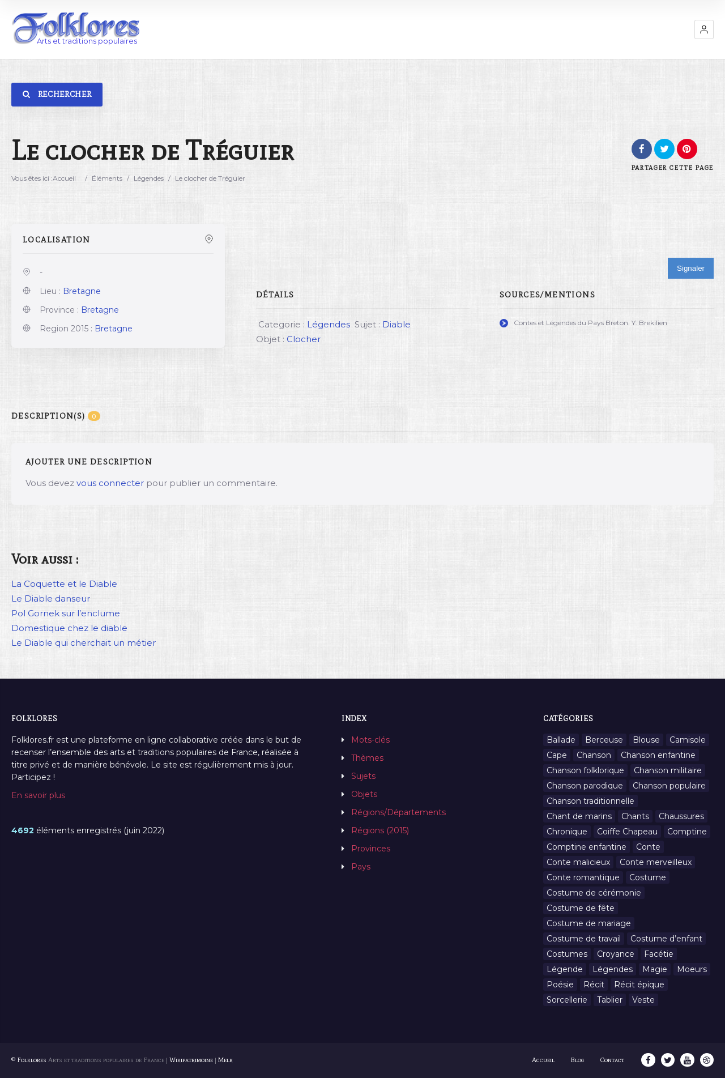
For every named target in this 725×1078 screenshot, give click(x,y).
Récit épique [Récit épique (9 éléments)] (639, 984)
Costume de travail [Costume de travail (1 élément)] (584, 939)
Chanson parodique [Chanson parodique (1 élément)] (585, 786)
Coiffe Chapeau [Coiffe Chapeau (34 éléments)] (627, 831)
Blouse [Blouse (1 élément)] (646, 740)
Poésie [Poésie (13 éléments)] (560, 984)
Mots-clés (370, 740)
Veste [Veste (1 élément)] (643, 1000)
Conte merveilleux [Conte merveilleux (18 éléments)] (656, 862)
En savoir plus (38, 795)
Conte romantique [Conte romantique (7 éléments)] (583, 877)
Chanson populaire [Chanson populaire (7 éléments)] (669, 786)
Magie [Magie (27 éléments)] (654, 969)
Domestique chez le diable (69, 628)
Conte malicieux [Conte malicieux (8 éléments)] (578, 862)
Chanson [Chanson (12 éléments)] (594, 755)
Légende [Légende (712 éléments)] (565, 969)
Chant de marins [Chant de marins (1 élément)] (579, 816)
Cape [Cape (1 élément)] (557, 755)
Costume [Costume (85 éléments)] (647, 877)
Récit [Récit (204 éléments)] (593, 984)
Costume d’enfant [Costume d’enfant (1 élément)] (666, 939)
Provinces (370, 848)
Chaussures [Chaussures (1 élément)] (681, 816)
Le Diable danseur (50, 598)
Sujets (363, 776)
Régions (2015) (380, 830)
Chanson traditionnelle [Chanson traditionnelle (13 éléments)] (590, 801)
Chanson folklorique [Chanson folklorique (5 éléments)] (585, 770)
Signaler (691, 268)
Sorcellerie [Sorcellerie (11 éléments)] (567, 1000)
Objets (364, 794)
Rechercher (57, 94)
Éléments (107, 178)
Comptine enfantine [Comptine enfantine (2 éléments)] (586, 847)
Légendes (149, 178)
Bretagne (82, 291)
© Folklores (28, 1060)
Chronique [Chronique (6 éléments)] (567, 831)
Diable (396, 324)
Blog (579, 1060)
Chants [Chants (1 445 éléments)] (635, 816)
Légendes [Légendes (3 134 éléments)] (612, 969)
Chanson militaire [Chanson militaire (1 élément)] (668, 770)
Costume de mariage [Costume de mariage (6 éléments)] (589, 923)
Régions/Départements (398, 812)
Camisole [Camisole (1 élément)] (687, 740)
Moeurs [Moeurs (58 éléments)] (692, 969)
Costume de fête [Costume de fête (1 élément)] (581, 908)
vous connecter (110, 483)
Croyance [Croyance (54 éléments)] (615, 954)
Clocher (304, 339)
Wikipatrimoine (191, 1060)
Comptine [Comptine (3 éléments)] (687, 831)
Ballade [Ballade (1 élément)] (561, 740)
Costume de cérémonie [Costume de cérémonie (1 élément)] (594, 893)
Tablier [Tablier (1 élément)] (609, 1000)
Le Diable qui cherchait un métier (83, 642)
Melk (225, 1060)
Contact (613, 1060)
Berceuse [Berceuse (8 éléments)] (604, 740)
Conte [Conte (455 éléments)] (648, 847)
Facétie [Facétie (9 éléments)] (658, 954)
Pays (360, 867)
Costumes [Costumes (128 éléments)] (567, 954)
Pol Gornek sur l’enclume (65, 613)
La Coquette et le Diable (64, 583)
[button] (704, 29)
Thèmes (367, 758)
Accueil (64, 178)
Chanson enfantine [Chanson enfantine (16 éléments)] (658, 755)
